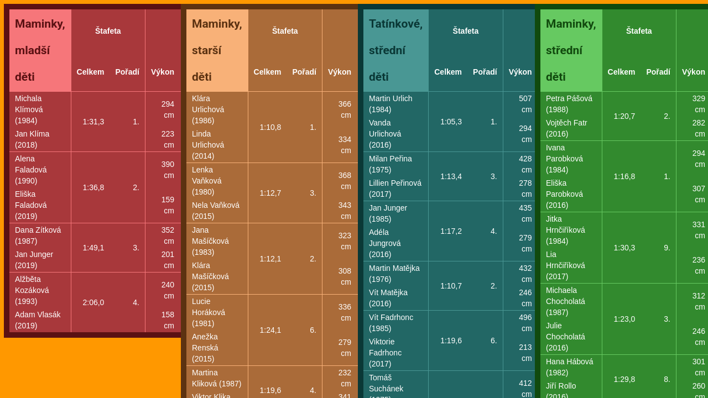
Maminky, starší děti (217, 50)
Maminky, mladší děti (40, 50)
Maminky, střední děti (571, 50)
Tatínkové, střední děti (396, 50)
